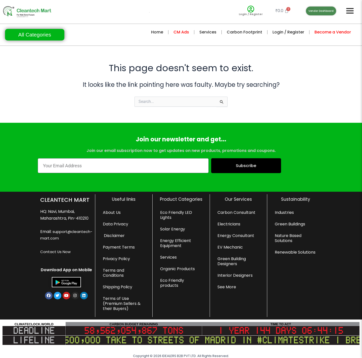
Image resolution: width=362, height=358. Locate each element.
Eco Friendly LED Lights (176, 215)
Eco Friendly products (172, 282)
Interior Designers (235, 275)
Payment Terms (119, 247)
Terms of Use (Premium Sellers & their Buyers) (122, 303)
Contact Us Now (56, 258)
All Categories (34, 34)
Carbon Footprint (244, 32)
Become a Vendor (332, 32)
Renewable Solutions (295, 252)
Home (157, 32)
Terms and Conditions (113, 272)
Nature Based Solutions (288, 238)
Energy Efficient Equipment (175, 243)
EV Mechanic (230, 247)
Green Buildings (290, 224)
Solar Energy (172, 229)
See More (226, 287)
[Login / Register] (250, 9)
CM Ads (181, 32)
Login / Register (251, 14)
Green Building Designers (231, 261)
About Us (112, 212)
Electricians (228, 224)
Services (207, 32)
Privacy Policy (116, 259)
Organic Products (177, 269)
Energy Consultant (235, 235)
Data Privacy (115, 224)
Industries (284, 212)
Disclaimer (114, 235)
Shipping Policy (117, 287)
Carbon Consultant (236, 212)
